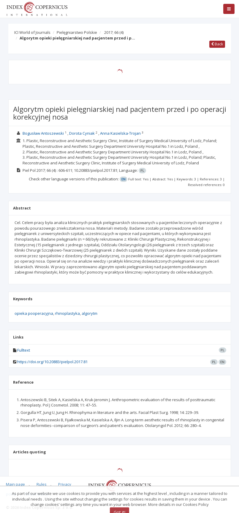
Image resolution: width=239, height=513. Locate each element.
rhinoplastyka (67, 313)
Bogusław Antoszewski (43, 133)
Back (217, 44)
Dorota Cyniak (82, 133)
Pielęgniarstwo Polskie (77, 32)
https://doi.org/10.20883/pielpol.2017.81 (52, 361)
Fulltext (23, 350)
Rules (42, 484)
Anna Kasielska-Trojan (120, 133)
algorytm (89, 313)
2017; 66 (114, 32)
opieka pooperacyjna (34, 313)
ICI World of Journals (32, 32)
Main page (15, 484)
